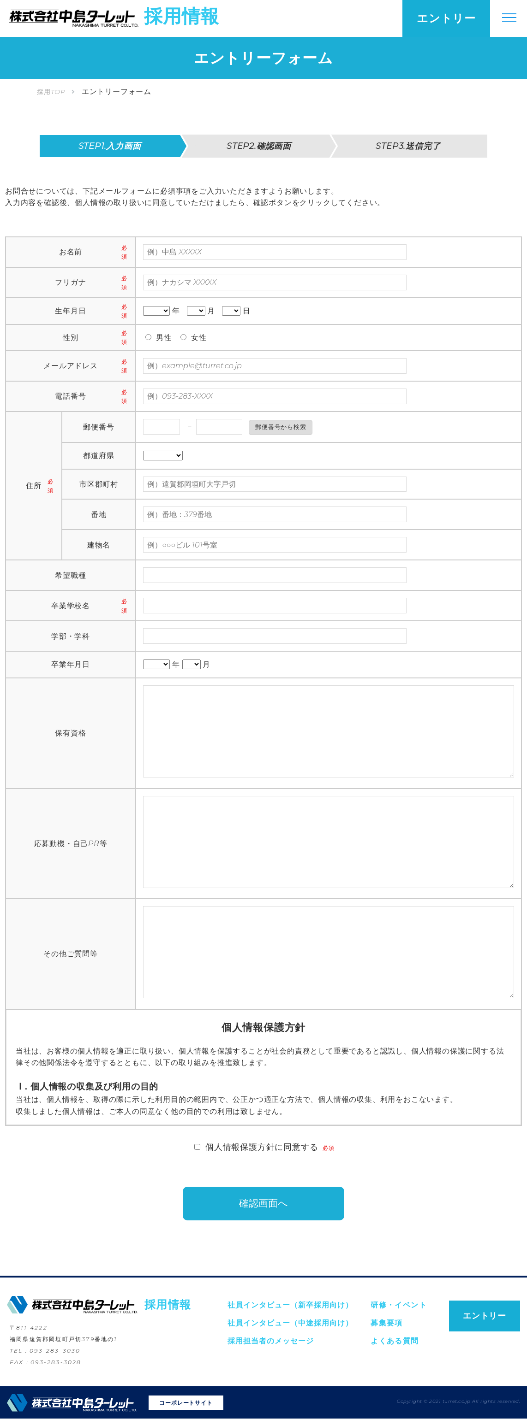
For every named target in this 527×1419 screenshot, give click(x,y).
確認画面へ (263, 1204)
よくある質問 (395, 1341)
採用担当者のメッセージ (271, 1341)
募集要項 (387, 1323)
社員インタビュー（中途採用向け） (290, 1323)
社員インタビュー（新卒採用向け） (290, 1305)
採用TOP (51, 92)
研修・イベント (399, 1305)
